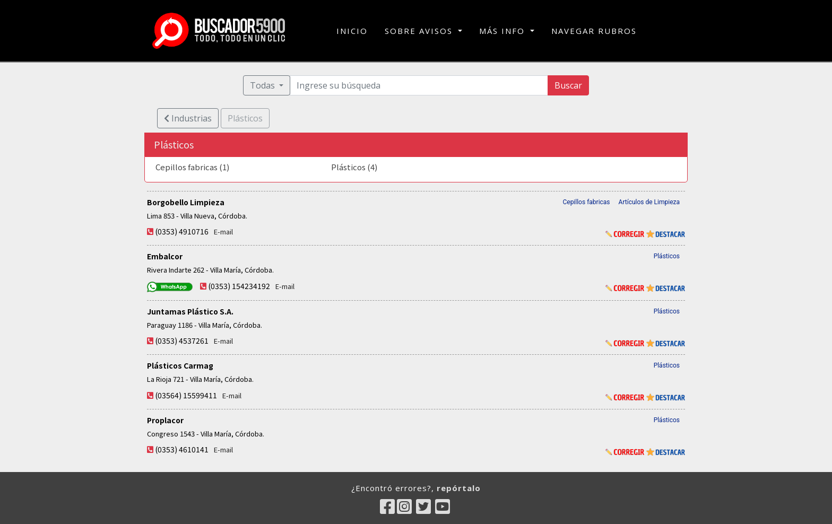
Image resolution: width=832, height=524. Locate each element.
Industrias (188, 118)
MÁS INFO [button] (503, 30)
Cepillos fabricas (586, 202)
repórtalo (459, 488)
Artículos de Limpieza (649, 202)
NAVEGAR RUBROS (594, 30)
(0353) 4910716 (182, 231)
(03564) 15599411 (186, 395)
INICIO (352, 30)
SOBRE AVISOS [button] (420, 30)
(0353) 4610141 (182, 449)
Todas (263, 85)
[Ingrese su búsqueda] (419, 85)
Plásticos (667, 256)
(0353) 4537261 (182, 340)
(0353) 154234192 (239, 286)
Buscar (568, 85)
